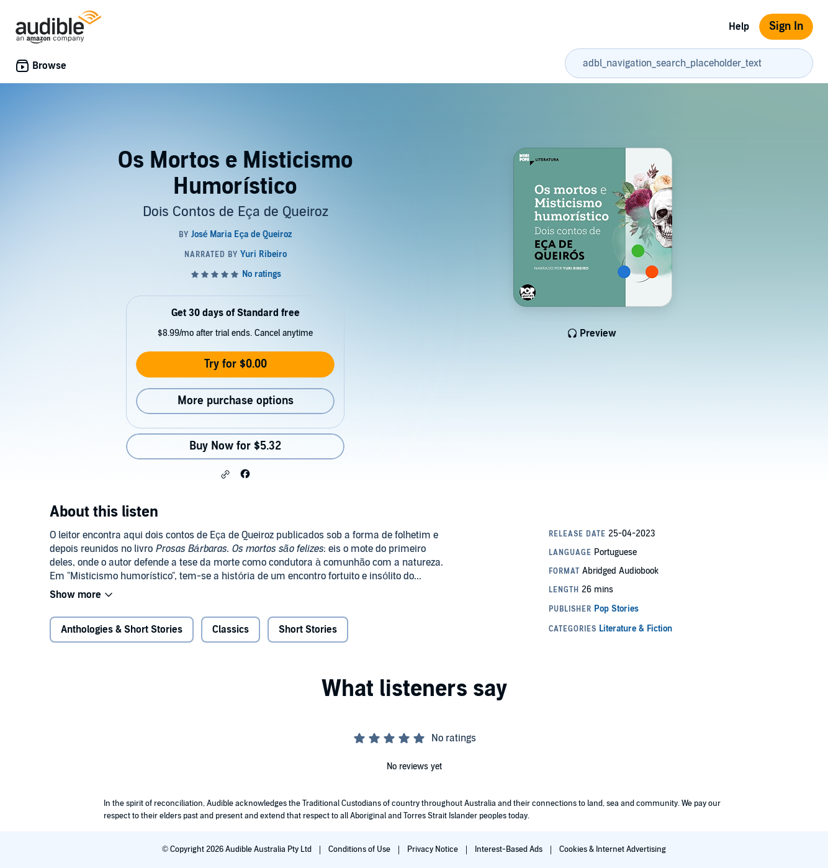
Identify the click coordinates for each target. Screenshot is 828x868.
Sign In (786, 26)
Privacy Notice (433, 849)
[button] (225, 474)
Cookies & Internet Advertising (612, 849)
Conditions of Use (360, 849)
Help (739, 26)
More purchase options (236, 400)
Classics (230, 629)
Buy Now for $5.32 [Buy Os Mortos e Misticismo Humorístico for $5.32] (235, 446)
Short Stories (308, 629)
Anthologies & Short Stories (121, 629)
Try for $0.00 (235, 364)
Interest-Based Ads (509, 849)
